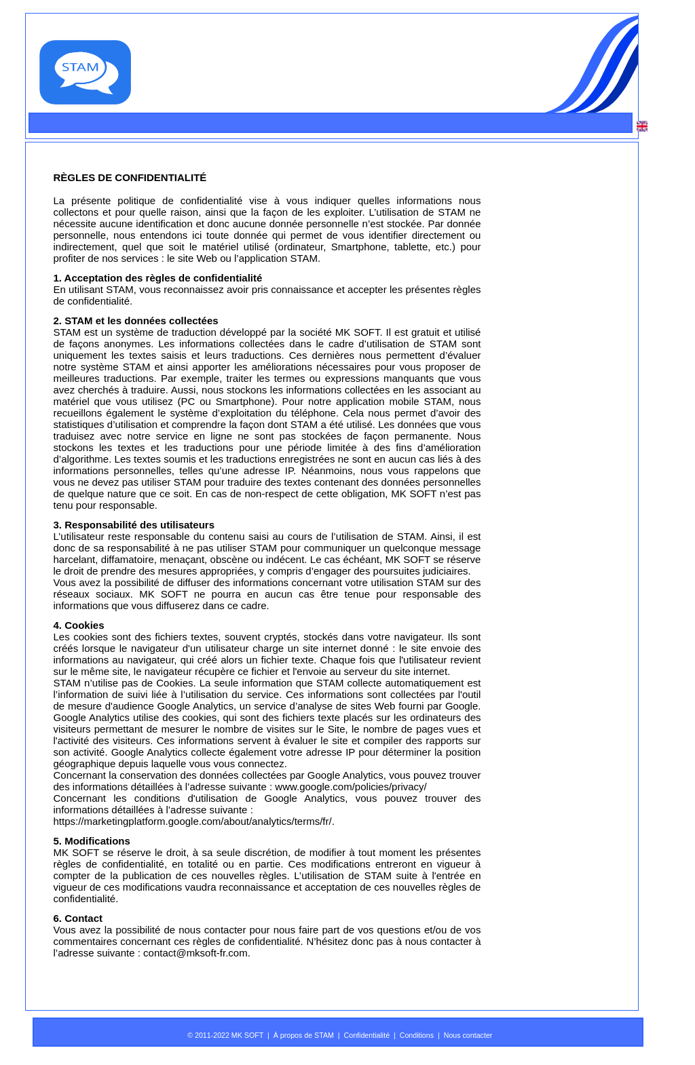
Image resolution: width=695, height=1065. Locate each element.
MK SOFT (357, 332)
